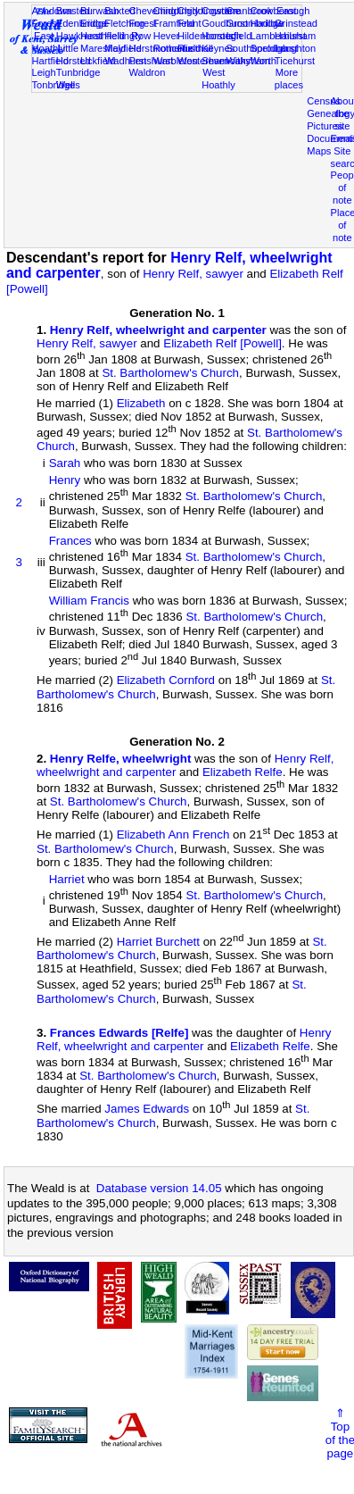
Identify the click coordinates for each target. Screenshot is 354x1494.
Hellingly (123, 35)
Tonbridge (54, 84)
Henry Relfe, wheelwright (121, 758)
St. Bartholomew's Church (170, 373)
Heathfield (102, 35)
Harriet (67, 879)
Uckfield (98, 60)
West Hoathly (218, 78)
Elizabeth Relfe (242, 772)
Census (324, 101)
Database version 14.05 (159, 1188)
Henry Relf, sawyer (193, 273)
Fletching (124, 23)
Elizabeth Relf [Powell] (222, 343)
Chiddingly (176, 10)
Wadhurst (125, 60)
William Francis (89, 600)
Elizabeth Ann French (173, 835)
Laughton (295, 48)
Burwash (99, 10)
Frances (70, 540)
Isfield (238, 35)
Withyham (247, 60)
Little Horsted (73, 54)
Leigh (44, 72)
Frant (190, 23)
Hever (166, 35)
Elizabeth (141, 403)
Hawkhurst (79, 35)
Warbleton (175, 60)
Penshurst (150, 60)
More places (289, 78)
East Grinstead (296, 17)
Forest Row (142, 29)
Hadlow (267, 23)
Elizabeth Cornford (166, 681)
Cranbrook (249, 10)
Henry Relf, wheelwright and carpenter (158, 330)
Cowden (220, 10)
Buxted (120, 10)
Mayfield (122, 48)
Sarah (65, 463)
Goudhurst (225, 23)
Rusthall (195, 48)
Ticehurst (295, 60)
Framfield (173, 23)
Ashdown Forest (52, 17)
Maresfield (103, 48)
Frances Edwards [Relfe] (119, 1032)
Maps (319, 151)
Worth (263, 60)
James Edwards (146, 1109)
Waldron (146, 72)
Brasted (73, 10)
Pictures (324, 126)
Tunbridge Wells (78, 78)
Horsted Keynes (219, 42)
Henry (65, 480)
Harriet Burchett (158, 941)
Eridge (94, 23)
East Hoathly (49, 42)
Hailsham (295, 35)
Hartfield (50, 60)
